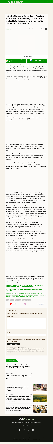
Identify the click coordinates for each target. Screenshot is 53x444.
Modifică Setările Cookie (26, 428)
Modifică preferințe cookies (35, 424)
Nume (9, 334)
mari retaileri (18, 300)
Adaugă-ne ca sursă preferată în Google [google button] (14, 60)
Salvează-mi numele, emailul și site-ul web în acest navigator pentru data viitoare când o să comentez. (26, 342)
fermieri (12, 300)
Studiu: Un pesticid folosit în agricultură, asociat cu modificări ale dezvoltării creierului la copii (19, 379)
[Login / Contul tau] (47, 2)
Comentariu (10, 316)
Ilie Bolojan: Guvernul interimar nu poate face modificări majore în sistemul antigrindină (24, 290)
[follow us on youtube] (13, 304)
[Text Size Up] (32, 28)
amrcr (7, 300)
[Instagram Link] (24, 432)
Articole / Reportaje (16, 28)
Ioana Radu (8, 29)
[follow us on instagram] (26, 304)
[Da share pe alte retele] (46, 29)
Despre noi (26, 424)
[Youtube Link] (32, 432)
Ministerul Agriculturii (27, 300)
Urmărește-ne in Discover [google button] (37, 60)
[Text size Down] (29, 28)
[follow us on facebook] (40, 304)
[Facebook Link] (20, 432)
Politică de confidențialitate (17, 424)
